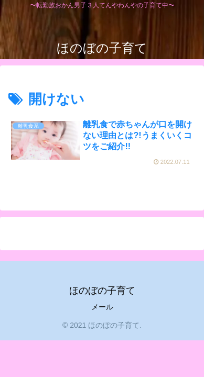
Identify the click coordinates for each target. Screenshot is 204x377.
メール (102, 307)
